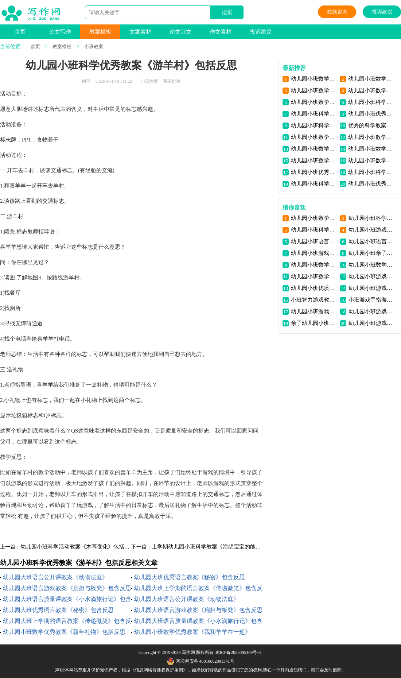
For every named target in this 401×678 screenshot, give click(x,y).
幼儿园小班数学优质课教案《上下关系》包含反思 (371, 149)
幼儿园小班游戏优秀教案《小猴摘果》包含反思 (372, 323)
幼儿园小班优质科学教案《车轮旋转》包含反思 (314, 288)
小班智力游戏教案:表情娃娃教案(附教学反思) (314, 300)
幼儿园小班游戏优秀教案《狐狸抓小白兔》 (372, 230)
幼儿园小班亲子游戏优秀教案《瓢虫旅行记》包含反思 (372, 253)
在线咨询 (337, 12)
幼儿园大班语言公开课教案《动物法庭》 (55, 577)
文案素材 (140, 32)
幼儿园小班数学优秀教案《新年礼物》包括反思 (64, 632)
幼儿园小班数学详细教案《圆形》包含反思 (314, 218)
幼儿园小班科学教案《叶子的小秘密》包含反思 (371, 102)
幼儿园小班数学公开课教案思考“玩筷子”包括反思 (314, 102)
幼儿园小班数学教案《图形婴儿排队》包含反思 (372, 265)
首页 (20, 32)
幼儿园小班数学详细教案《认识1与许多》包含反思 (314, 265)
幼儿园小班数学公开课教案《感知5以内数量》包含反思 (371, 160)
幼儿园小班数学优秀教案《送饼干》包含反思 (371, 137)
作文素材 (220, 32)
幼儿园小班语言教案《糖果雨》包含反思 (372, 241)
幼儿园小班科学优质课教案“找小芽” (314, 114)
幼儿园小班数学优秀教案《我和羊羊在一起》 (192, 632)
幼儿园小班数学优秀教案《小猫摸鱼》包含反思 (314, 149)
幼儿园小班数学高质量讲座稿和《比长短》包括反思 (314, 90)
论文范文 (180, 32)
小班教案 (93, 46)
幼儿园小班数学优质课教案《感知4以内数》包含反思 (314, 160)
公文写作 (60, 32)
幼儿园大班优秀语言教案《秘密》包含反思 (189, 577)
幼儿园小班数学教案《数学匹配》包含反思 (314, 276)
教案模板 (100, 32)
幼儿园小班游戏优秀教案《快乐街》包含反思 (372, 311)
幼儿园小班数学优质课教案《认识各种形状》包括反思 (371, 90)
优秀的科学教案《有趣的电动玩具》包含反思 (371, 125)
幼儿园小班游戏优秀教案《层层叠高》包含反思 (314, 311)
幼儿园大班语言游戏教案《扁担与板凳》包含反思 (67, 588)
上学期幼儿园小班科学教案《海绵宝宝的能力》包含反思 (220, 547)
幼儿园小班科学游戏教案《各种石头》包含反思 (314, 125)
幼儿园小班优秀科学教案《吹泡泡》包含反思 (371, 184)
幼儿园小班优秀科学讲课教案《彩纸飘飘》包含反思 (314, 172)
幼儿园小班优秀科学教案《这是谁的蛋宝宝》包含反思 (371, 114)
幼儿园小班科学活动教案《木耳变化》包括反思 (77, 547)
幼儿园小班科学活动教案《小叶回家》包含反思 (314, 184)
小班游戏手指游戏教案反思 (372, 300)
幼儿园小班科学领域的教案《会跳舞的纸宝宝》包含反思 (371, 172)
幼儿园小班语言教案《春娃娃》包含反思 (314, 241)
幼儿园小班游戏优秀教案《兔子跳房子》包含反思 (372, 288)
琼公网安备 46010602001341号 (200, 661)
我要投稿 (171, 81)
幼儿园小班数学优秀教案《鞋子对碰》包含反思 (314, 137)
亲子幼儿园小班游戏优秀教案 (314, 323)
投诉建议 (382, 12)
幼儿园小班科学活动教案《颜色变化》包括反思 (372, 218)
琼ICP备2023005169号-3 (238, 652)
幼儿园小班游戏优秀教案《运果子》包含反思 (372, 276)
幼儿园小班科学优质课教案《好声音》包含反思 (314, 230)
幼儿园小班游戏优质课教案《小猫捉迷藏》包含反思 (314, 253)
